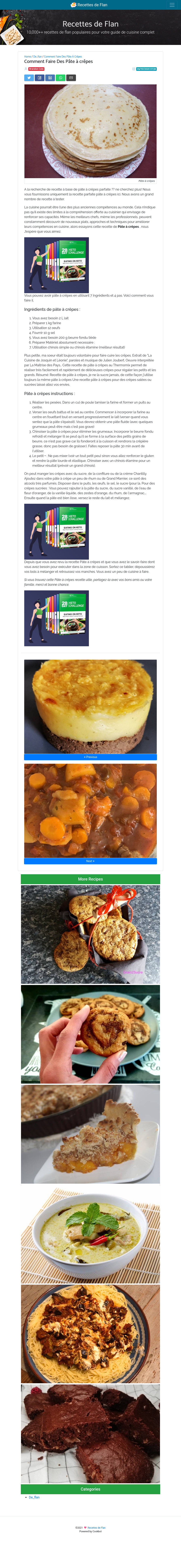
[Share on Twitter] (29, 78)
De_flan (37, 56)
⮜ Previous (90, 757)
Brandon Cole (36, 69)
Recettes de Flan (89, 5)
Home (27, 56)
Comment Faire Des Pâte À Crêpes (63, 56)
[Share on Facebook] (39, 78)
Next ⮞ (90, 861)
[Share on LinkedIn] (50, 78)
